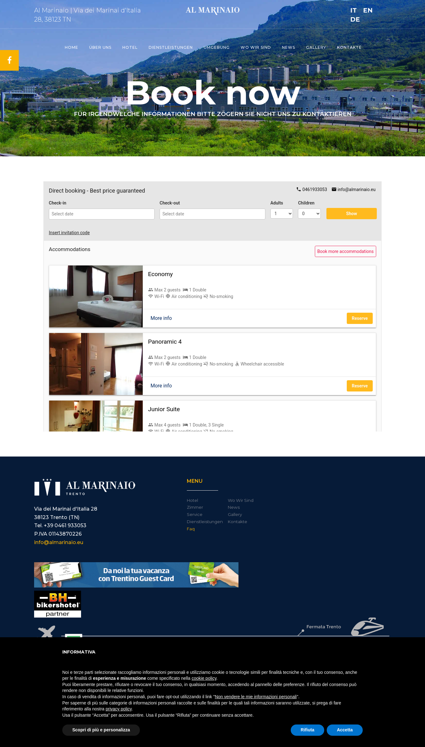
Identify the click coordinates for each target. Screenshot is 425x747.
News (288, 47)
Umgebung (217, 47)
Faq (191, 528)
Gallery (316, 47)
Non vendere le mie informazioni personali (255, 696)
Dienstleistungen (171, 47)
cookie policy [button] (204, 678)
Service (194, 514)
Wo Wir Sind (240, 500)
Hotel (130, 47)
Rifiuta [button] (308, 729)
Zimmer (195, 507)
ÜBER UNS (100, 47)
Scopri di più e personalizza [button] (101, 729)
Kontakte (349, 47)
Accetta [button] (345, 729)
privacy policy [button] (119, 708)
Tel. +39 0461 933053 (60, 525)
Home (71, 47)
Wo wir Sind (256, 47)
